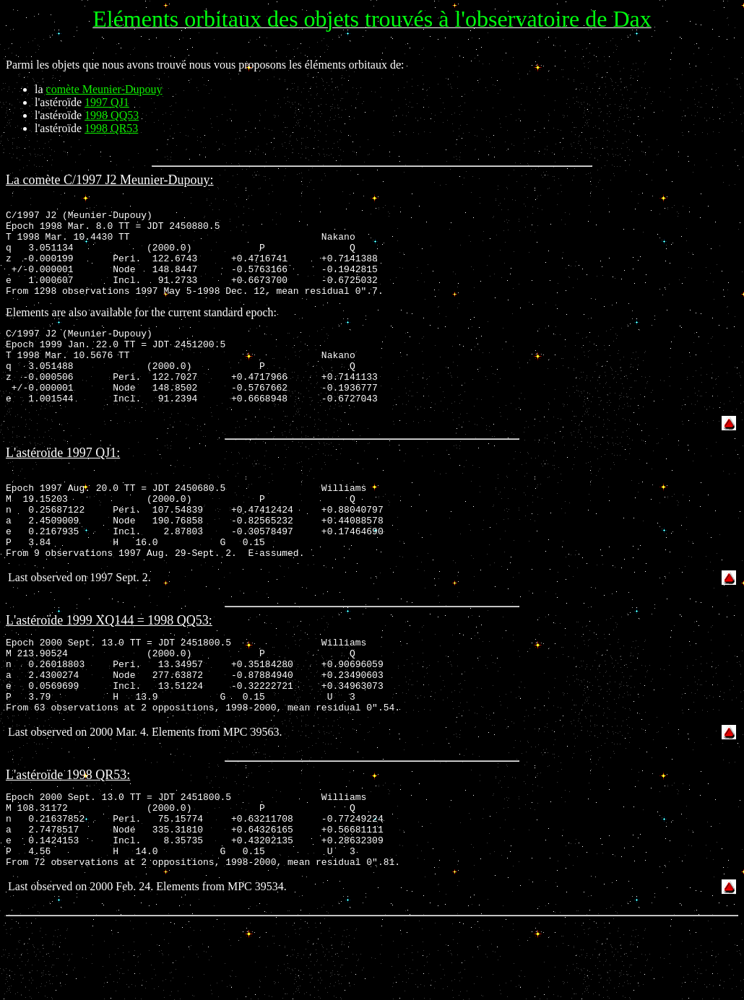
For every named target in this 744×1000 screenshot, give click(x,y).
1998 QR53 (111, 128)
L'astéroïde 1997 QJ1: (63, 485)
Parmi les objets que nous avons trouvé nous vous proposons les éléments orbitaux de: (205, 64)
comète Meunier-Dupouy (104, 89)
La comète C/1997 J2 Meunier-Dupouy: (110, 180)
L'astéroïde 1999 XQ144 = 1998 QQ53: (109, 668)
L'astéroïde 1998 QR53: (68, 837)
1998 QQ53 (112, 115)
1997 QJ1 (107, 102)
